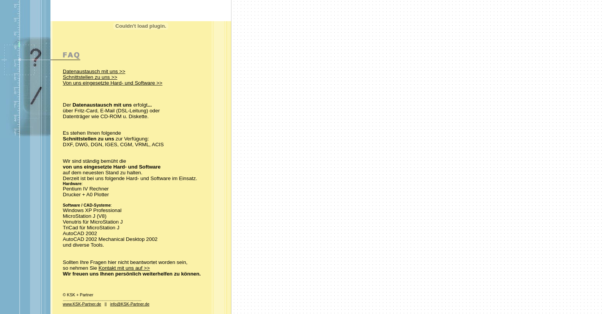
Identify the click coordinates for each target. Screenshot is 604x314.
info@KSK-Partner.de (129, 304)
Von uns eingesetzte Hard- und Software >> (113, 83)
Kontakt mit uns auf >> (124, 268)
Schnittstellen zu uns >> (90, 77)
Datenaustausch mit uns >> (94, 71)
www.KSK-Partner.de (82, 304)
